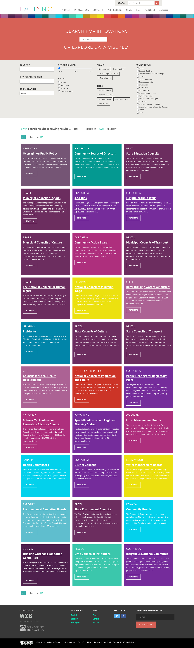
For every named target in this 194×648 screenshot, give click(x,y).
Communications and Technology (151, 74)
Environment (143, 85)
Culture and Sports (146, 79)
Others (141, 110)
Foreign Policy (144, 88)
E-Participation (104, 78)
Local (62, 82)
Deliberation (103, 69)
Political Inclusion (106, 95)
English (74, 615)
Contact (150, 10)
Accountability (104, 99)
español (74, 619)
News (129, 10)
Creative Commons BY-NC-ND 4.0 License (121, 642)
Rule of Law (103, 104)
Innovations (81, 10)
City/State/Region (31, 77)
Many (141, 113)
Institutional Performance (148, 93)
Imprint (96, 622)
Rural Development (146, 96)
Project (66, 10)
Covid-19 (142, 77)
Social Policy (143, 101)
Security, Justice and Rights (148, 99)
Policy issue (143, 65)
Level (61, 79)
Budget (141, 68)
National (63, 88)
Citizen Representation (108, 73)
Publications (115, 10)
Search (122, 3)
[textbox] (21, 69)
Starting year (67, 65)
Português (75, 622)
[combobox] (37, 69)
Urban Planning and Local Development (153, 107)
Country (25, 65)
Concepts (98, 10)
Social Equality (104, 90)
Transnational (65, 91)
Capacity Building (145, 71)
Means (101, 65)
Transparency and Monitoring (150, 104)
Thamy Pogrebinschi (85, 642)
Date (101, 129)
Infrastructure (144, 90)
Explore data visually (101, 47)
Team (138, 10)
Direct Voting (119, 69)
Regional (63, 85)
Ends (100, 86)
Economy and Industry (147, 82)
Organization (28, 89)
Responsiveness (121, 99)
